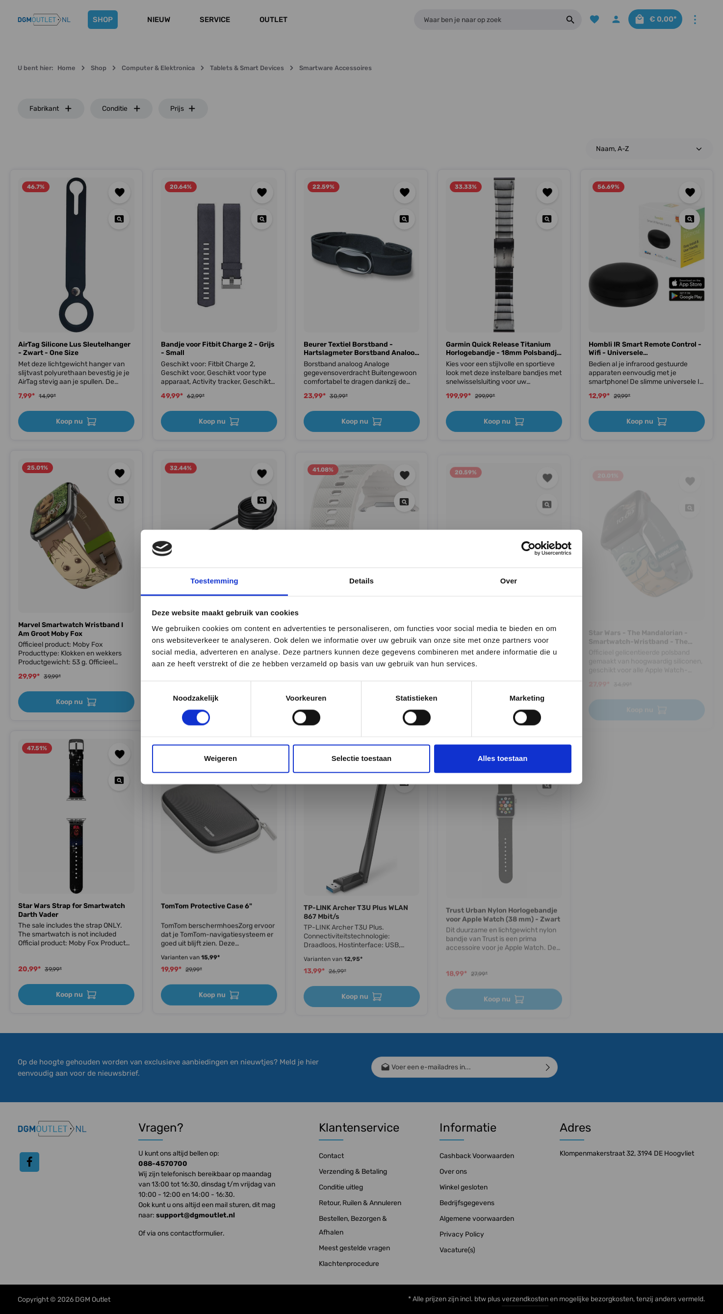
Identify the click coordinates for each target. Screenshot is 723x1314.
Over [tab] (508, 581)
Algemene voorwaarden (476, 1218)
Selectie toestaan (362, 758)
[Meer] (694, 19)
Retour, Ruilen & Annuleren (360, 1203)
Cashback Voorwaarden (476, 1156)
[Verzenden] (548, 1067)
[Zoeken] (562, 19)
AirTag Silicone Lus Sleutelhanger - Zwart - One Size (74, 348)
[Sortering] (649, 148)
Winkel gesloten (463, 1187)
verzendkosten (525, 1299)
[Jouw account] (609, 19)
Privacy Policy (461, 1234)
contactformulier (196, 1233)
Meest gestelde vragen (354, 1248)
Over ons (453, 1171)
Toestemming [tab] (214, 581)
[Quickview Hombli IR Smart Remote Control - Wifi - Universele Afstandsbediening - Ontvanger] (689, 218)
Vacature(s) (457, 1250)
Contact (331, 1156)
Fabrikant (51, 108)
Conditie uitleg (341, 1187)
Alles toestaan (503, 758)
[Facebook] (29, 1162)
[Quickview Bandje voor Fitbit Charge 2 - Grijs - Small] (261, 218)
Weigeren (220, 758)
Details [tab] (361, 581)
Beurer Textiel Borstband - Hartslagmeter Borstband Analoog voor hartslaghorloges (361, 348)
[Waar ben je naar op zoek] (482, 19)
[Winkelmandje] (652, 19)
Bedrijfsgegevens (466, 1203)
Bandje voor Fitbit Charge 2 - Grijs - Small (218, 348)
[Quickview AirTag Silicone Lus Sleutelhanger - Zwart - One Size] (118, 218)
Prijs (183, 108)
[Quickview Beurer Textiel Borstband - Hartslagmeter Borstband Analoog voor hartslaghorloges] (404, 218)
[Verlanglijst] (586, 19)
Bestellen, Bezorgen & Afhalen (353, 1225)
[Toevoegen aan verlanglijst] (119, 192)
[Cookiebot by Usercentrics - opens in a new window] (528, 548)
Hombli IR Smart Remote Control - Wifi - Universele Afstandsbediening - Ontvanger (645, 348)
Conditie (121, 108)
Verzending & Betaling (353, 1171)
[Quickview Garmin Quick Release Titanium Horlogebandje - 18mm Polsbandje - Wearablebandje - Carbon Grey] (547, 218)
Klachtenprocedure (349, 1264)
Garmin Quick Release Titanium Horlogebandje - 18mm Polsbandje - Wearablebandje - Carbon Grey (503, 348)
